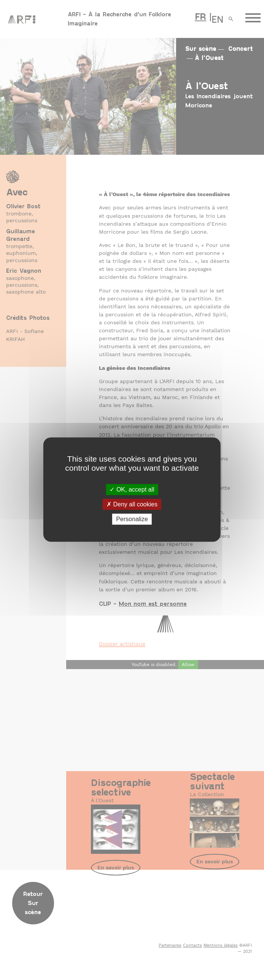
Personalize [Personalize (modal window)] (132, 519)
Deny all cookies (132, 504)
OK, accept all (132, 489)
